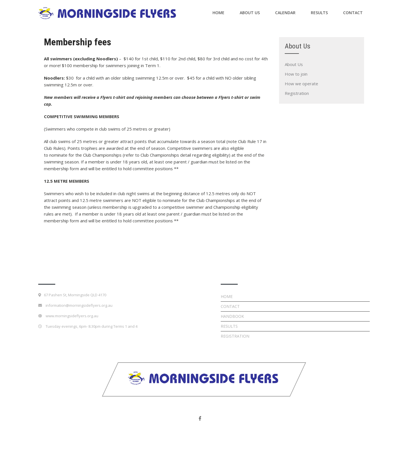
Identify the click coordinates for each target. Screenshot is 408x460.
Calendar (285, 12)
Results (319, 12)
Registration (297, 93)
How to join (296, 74)
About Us (250, 12)
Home (218, 12)
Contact (353, 12)
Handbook (232, 316)
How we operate (301, 83)
